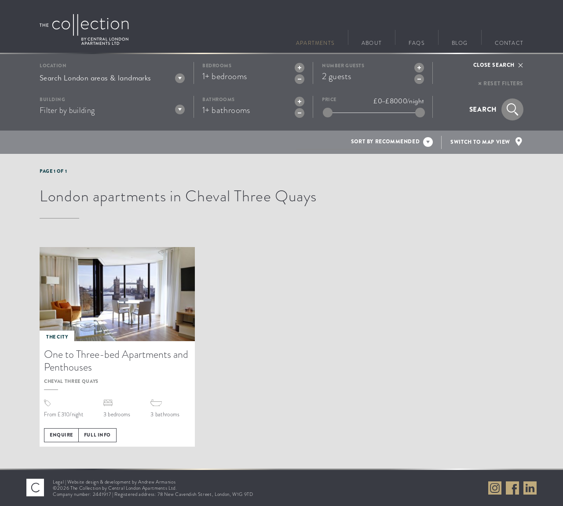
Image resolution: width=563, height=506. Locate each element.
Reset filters (503, 83)
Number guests (343, 66)
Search (483, 109)
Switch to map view (480, 142)
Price (329, 99)
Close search (494, 65)
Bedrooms (216, 66)
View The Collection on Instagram (494, 488)
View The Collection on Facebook (512, 488)
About (372, 42)
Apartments (315, 42)
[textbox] (112, 78)
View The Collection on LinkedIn (530, 488)
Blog (460, 42)
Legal (58, 481)
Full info (97, 434)
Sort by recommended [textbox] (385, 142)
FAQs (417, 42)
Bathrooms (218, 99)
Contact (509, 42)
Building (52, 99)
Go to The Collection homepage (84, 29)
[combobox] (112, 78)
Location (53, 66)
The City (57, 336)
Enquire (61, 434)
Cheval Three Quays (71, 381)
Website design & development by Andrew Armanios (121, 481)
